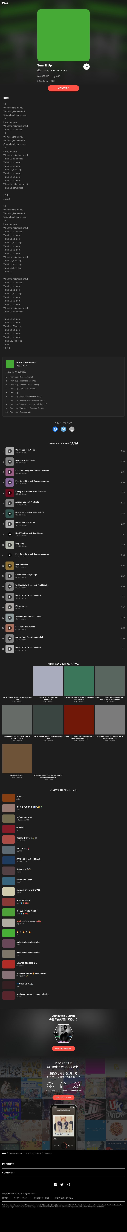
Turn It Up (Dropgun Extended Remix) (25, 396)
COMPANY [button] (8, 1172)
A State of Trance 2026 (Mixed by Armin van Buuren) (79, 698)
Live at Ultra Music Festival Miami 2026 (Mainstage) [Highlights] (79, 737)
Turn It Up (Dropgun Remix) (21, 377)
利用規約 (5, 1198)
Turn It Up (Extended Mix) (20, 412)
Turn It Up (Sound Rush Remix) (23, 381)
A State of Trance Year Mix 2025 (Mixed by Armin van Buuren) (48, 776)
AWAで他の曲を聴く (63, 1049)
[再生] (86, 66)
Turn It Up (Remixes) (26, 362)
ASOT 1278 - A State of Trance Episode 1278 (17, 698)
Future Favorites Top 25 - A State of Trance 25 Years (17, 737)
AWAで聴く (63, 88)
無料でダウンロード (63, 1097)
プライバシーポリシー (21, 1198)
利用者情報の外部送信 (41, 1198)
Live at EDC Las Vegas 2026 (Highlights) (48, 698)
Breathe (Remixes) (17, 775)
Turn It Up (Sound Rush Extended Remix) (27, 400)
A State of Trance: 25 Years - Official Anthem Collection (110, 737)
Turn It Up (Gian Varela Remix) (22, 389)
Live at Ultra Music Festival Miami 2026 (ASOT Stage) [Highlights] (110, 698)
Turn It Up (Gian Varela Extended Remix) (27, 408)
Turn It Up (48, 1153)
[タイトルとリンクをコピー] (71, 429)
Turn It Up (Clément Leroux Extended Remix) (28, 404)
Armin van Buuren (59, 70)
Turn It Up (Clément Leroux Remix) (24, 385)
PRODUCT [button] (8, 1164)
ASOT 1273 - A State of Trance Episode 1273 (48, 737)
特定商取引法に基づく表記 (64, 1198)
